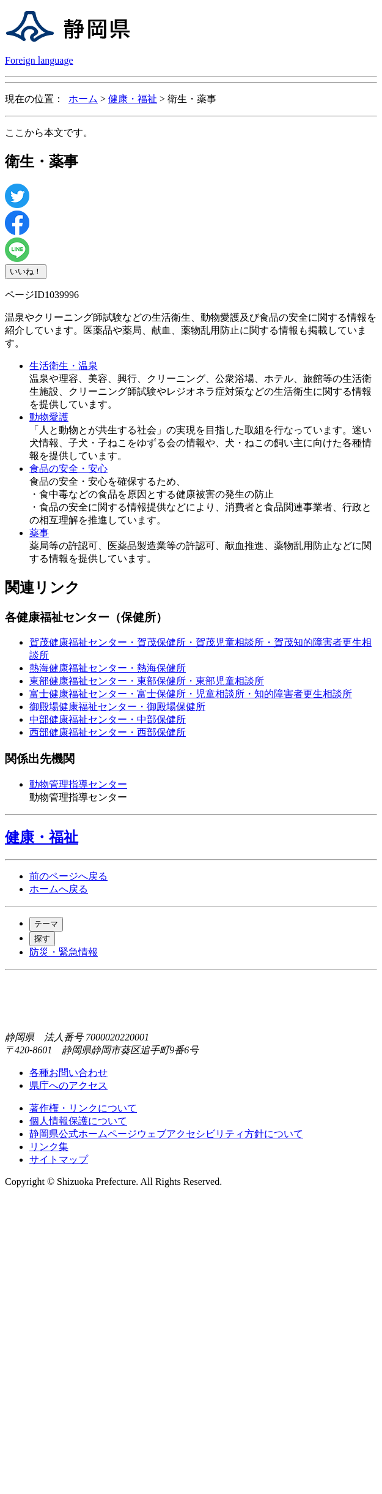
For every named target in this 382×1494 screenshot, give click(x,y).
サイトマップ (58, 1159)
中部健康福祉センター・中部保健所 (107, 719)
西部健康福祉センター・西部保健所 (107, 732)
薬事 (39, 533)
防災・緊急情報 (63, 952)
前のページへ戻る (68, 876)
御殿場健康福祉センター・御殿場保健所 (117, 706)
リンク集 (48, 1146)
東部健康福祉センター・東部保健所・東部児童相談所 (146, 681)
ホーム (83, 99)
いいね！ (26, 271)
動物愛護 (48, 417)
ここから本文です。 (49, 132)
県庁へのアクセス (68, 1085)
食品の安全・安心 (68, 468)
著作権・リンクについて (83, 1108)
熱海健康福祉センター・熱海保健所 (107, 668)
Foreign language (39, 60)
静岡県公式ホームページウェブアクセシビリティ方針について (166, 1134)
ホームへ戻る (58, 889)
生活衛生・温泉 (63, 365)
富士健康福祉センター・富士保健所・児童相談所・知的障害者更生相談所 (190, 694)
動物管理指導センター (78, 784)
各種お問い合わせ (68, 1072)
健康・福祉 (132, 99)
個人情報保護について (78, 1121)
